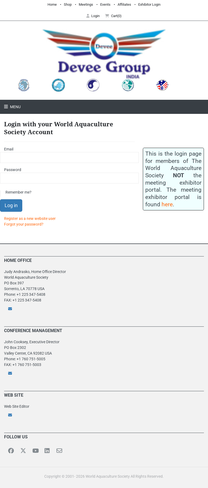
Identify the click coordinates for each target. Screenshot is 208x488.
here (167, 204)
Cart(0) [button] (113, 16)
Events (105, 4)
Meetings (86, 4)
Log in (11, 205)
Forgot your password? (23, 224)
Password (12, 170)
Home (52, 4)
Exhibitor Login (149, 4)
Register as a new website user (30, 218)
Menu (15, 107)
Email (8, 149)
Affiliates (124, 4)
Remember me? (18, 192)
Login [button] (93, 16)
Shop (68, 4)
